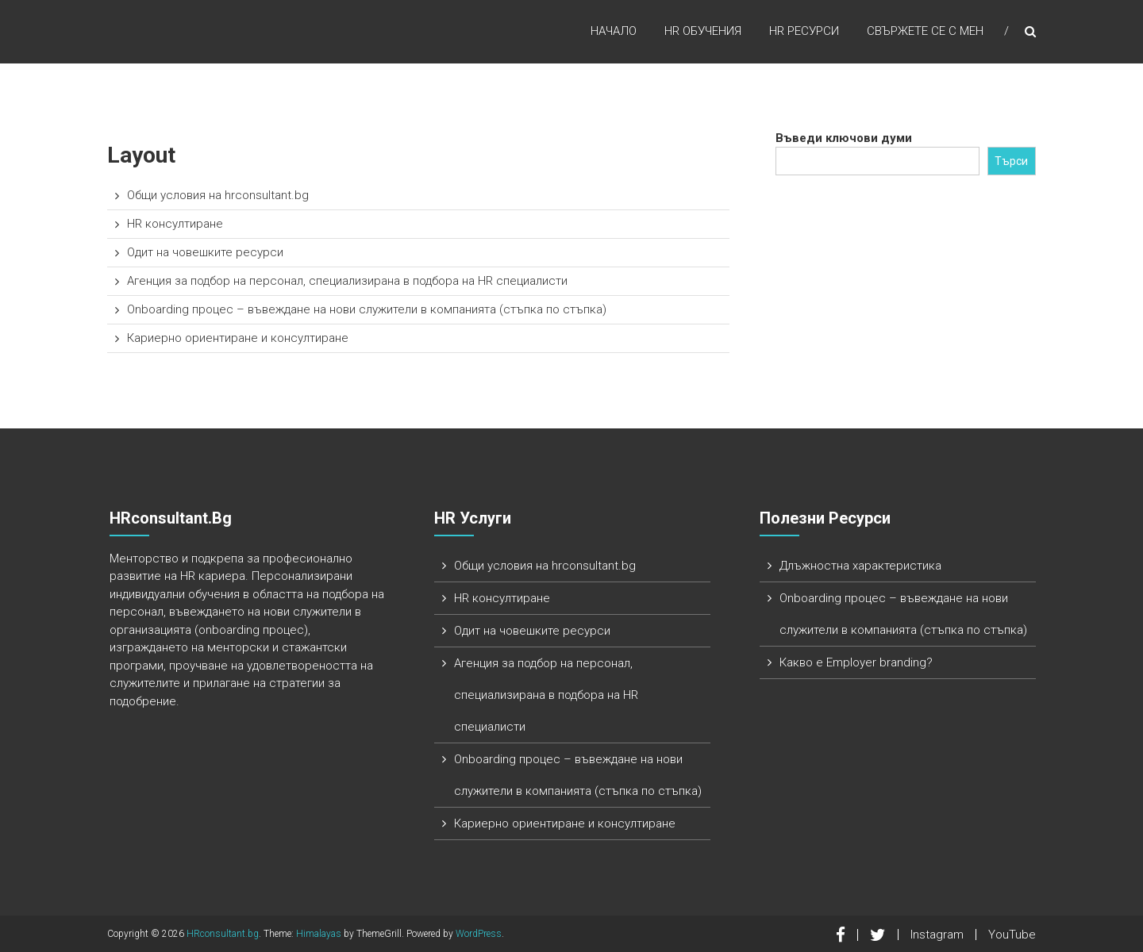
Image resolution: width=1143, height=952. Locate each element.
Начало (614, 31)
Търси (1011, 161)
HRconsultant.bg (223, 933)
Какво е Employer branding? (856, 662)
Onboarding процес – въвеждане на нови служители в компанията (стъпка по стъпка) (366, 309)
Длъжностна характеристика (860, 566)
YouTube (1012, 934)
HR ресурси (804, 31)
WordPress (479, 933)
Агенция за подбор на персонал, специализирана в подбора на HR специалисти (347, 281)
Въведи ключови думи (843, 138)
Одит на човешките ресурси (205, 252)
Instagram (937, 934)
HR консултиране (175, 224)
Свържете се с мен (925, 31)
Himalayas (318, 933)
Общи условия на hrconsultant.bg (218, 195)
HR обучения (702, 31)
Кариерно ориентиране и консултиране (237, 338)
